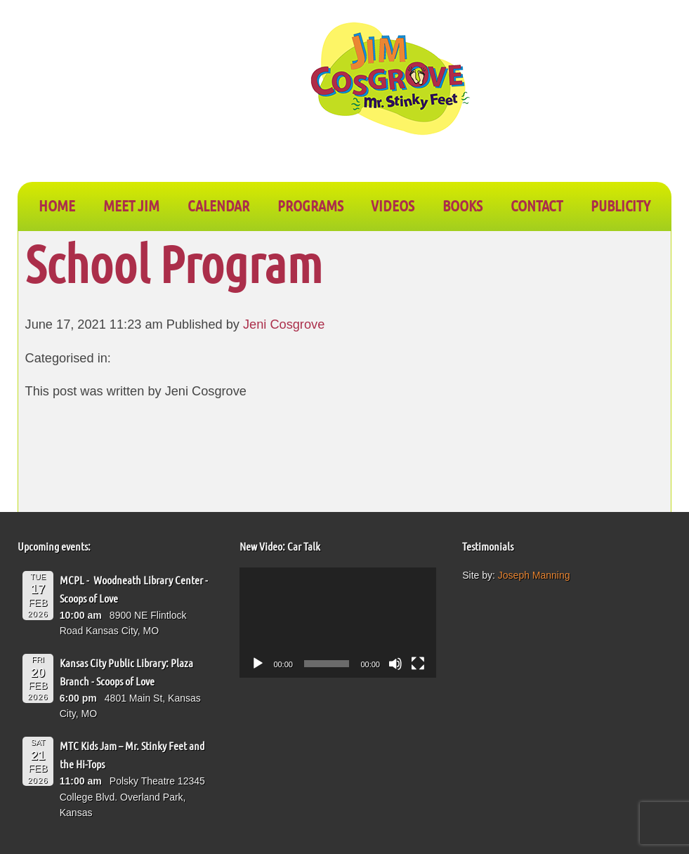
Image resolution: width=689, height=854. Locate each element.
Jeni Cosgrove (283, 324)
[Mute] (395, 664)
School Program (173, 263)
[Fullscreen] (418, 664)
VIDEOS (392, 205)
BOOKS (462, 205)
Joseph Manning (534, 575)
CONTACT (537, 205)
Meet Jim (131, 205)
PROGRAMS (310, 205)
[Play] (258, 664)
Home (57, 205)
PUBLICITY (620, 205)
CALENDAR (218, 205)
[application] (337, 622)
